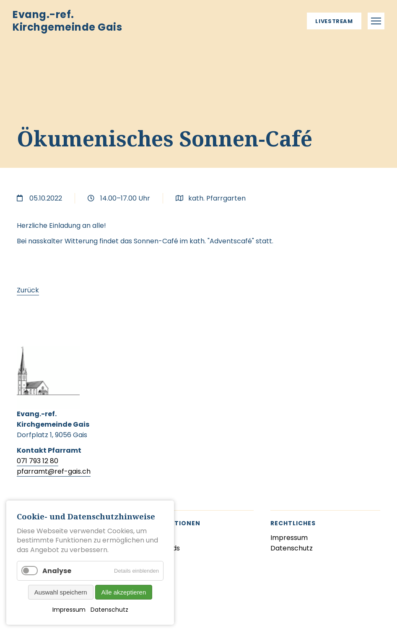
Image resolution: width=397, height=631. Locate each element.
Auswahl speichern (60, 592)
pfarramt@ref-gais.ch (54, 471)
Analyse (56, 571)
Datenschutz (109, 609)
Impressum (69, 609)
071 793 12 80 (37, 461)
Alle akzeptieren (123, 592)
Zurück (28, 290)
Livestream (334, 21)
